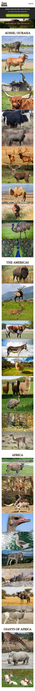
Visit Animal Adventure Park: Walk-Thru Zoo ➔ (17, 15)
